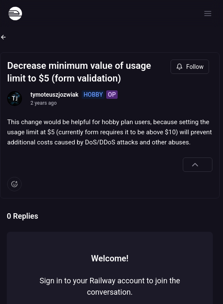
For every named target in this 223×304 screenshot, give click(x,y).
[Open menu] (208, 13)
